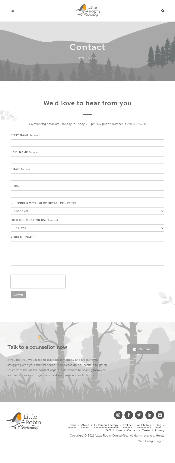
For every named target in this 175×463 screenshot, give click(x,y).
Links (119, 430)
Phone (16, 186)
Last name (19, 152)
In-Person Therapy (106, 424)
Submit (18, 294)
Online (127, 424)
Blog (158, 424)
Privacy (159, 430)
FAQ (108, 430)
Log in (160, 441)
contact (44, 370)
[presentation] (38, 281)
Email (15, 169)
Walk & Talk (144, 424)
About (85, 424)
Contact (143, 349)
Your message (22, 237)
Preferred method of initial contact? (43, 203)
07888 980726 (136, 124)
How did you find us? (29, 220)
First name (20, 135)
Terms (146, 430)
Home (81, 57)
